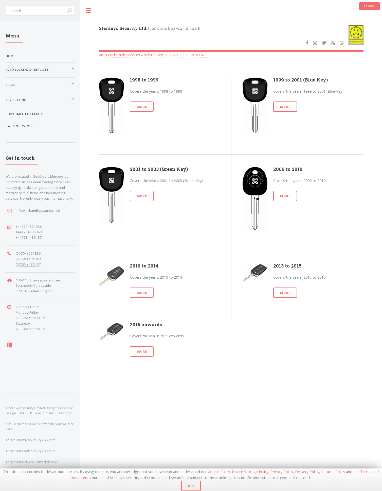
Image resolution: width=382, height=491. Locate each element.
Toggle (88, 10)
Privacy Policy (281, 471)
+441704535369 (29, 232)
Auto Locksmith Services (119, 54)
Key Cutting (16, 100)
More (142, 107)
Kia (182, 54)
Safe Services (20, 126)
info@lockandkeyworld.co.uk (38, 210)
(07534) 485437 (28, 264)
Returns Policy (333, 471)
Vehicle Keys (154, 54)
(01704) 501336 (28, 253)
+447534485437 (29, 237)
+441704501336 (29, 226)
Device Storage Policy (250, 471)
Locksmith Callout (24, 114)
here (9, 429)
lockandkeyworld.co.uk (150, 28)
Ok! (191, 486)
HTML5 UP (24, 413)
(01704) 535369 (28, 258)
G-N (172, 54)
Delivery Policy (307, 471)
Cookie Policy (219, 471)
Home (11, 56)
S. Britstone (62, 413)
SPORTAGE (198, 54)
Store (10, 85)
